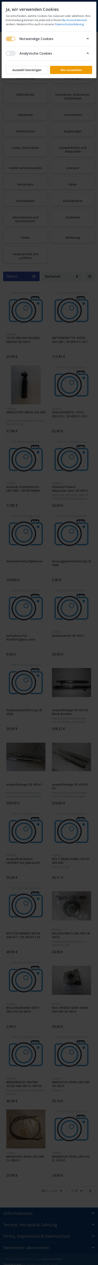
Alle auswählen (71, 70)
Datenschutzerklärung (69, 24)
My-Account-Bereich (74, 20)
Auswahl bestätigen (26, 70)
